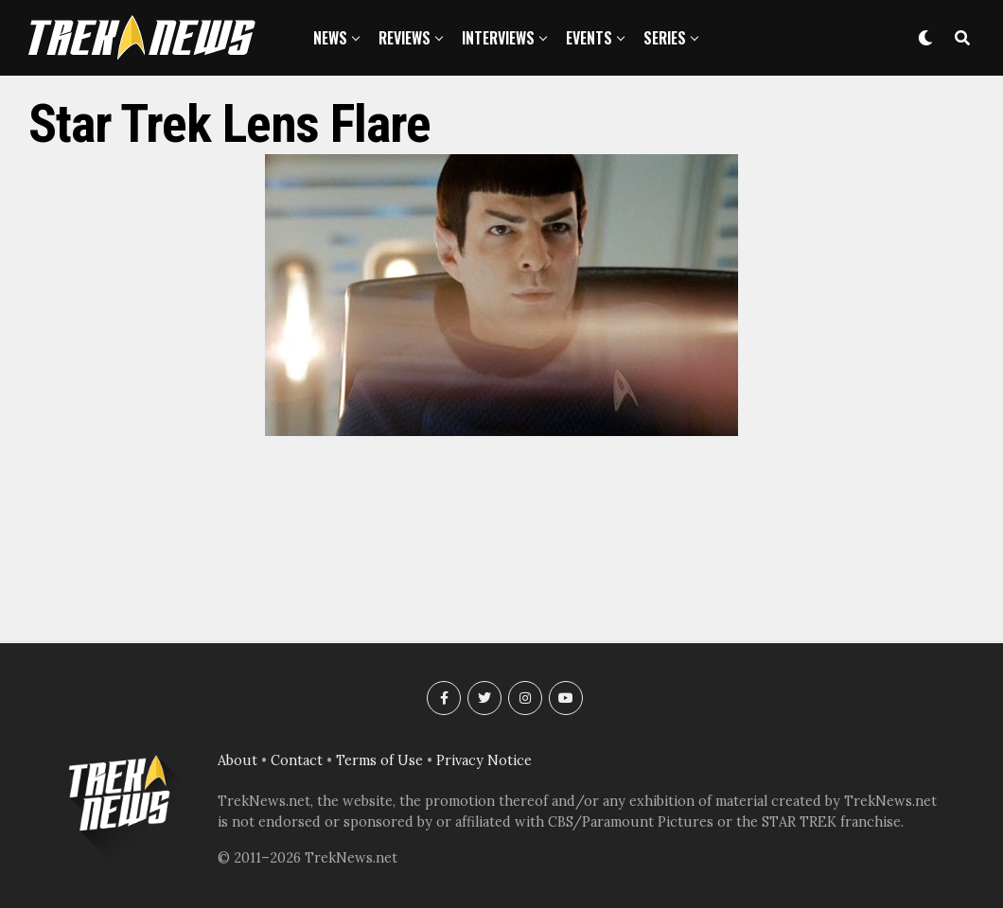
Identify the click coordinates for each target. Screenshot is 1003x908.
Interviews (498, 37)
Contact (297, 760)
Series (664, 37)
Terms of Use (379, 760)
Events (589, 37)
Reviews (404, 37)
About (237, 760)
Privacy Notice (484, 760)
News (330, 37)
